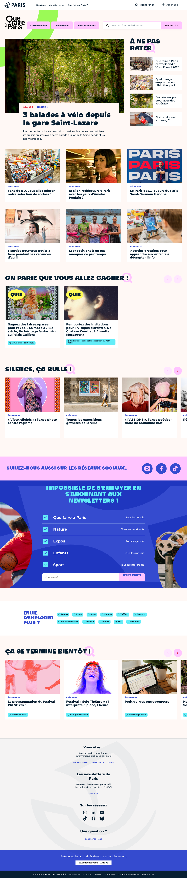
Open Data (110, 874)
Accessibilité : (72, 874)
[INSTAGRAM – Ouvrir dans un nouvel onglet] (147, 468)
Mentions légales (41, 874)
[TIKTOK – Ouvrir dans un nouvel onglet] (175, 468)
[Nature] (55, 529)
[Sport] (53, 565)
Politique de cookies (128, 874)
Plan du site (148, 874)
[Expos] (54, 541)
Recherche (171, 25)
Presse (98, 874)
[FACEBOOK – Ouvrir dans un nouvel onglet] (161, 468)
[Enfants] (55, 553)
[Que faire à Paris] (64, 517)
